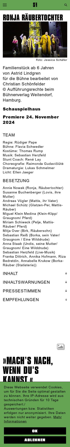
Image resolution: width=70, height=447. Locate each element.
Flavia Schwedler (29, 147)
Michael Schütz (15, 205)
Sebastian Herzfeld (30, 155)
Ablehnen (34, 440)
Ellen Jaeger (23, 172)
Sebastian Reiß (15, 235)
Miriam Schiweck (16, 222)
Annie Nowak (13, 188)
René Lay (33, 160)
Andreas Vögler (15, 201)
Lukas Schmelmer (40, 168)
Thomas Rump (31, 151)
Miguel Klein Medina (19, 214)
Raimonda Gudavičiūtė (45, 164)
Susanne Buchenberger (22, 192)
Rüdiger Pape (26, 143)
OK (35, 431)
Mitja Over (11, 231)
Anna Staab (12, 244)
